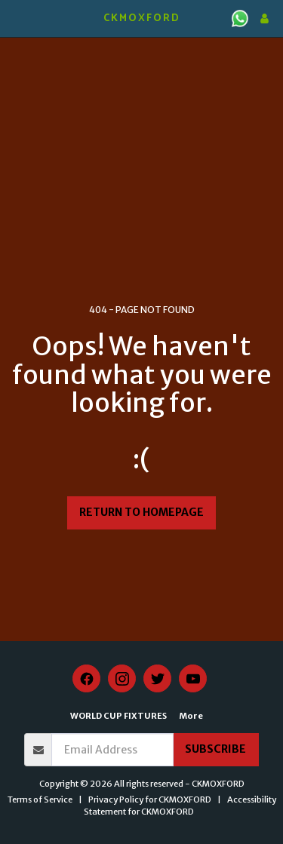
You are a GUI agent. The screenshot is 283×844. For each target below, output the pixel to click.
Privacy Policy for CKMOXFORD (149, 799)
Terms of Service (40, 799)
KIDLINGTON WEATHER (141, 56)
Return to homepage (141, 512)
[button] (16, 17)
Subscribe (215, 749)
